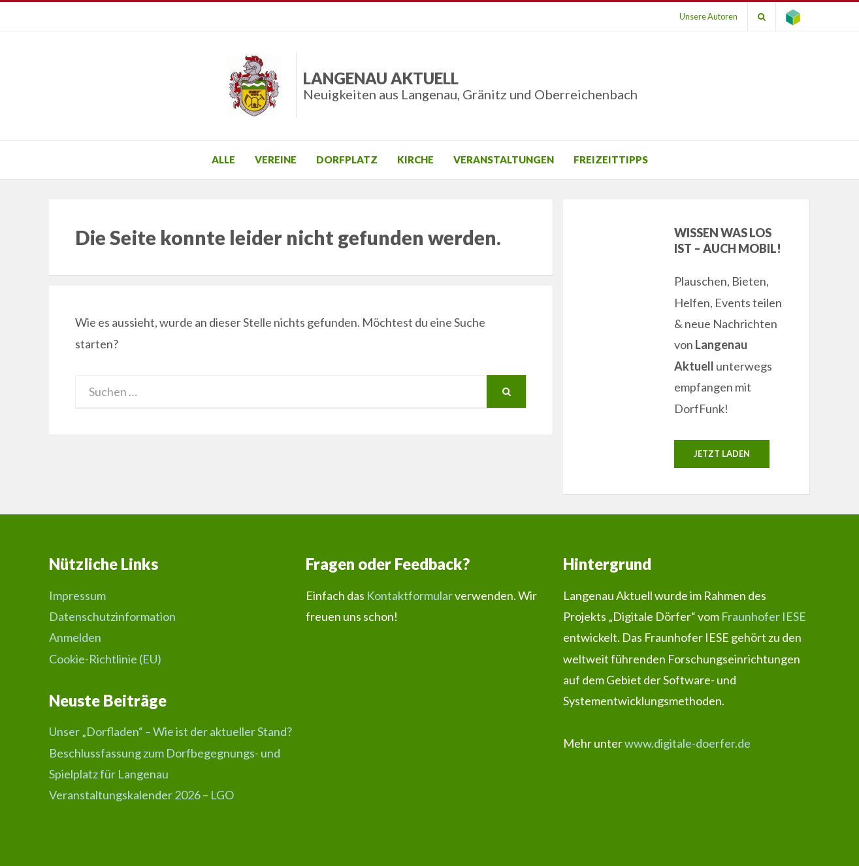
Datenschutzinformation (112, 616)
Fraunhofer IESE (763, 616)
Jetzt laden (722, 453)
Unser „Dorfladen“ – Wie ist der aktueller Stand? (170, 731)
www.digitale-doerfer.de (687, 743)
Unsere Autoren (708, 16)
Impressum (77, 595)
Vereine (276, 159)
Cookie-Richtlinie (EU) (105, 659)
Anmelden (75, 637)
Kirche (415, 159)
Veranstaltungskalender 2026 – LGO (141, 795)
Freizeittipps (611, 159)
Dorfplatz (347, 159)
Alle (223, 159)
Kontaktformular (409, 595)
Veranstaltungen (503, 159)
